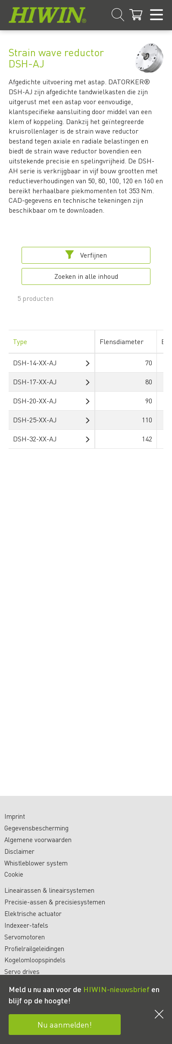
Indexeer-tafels (26, 925)
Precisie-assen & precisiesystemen (54, 901)
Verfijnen (86, 254)
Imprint (14, 816)
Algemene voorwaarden (38, 839)
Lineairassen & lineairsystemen (49, 890)
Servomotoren (24, 936)
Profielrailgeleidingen (34, 948)
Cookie (13, 874)
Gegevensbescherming (36, 828)
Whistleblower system (36, 863)
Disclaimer (19, 851)
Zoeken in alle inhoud (86, 276)
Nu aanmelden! (65, 1024)
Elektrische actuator (33, 913)
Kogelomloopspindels (35, 959)
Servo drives (22, 971)
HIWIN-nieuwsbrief (116, 989)
